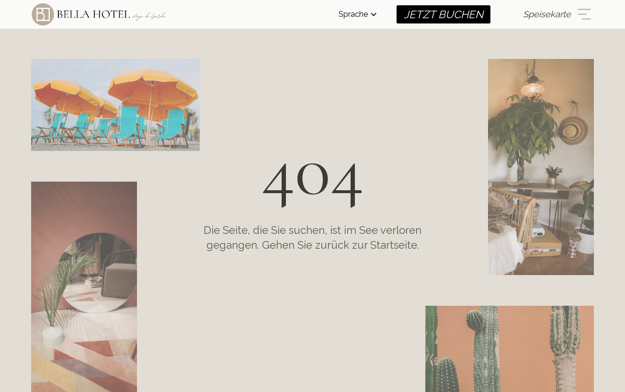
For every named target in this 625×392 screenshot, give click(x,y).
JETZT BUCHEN (443, 14)
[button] (358, 14)
